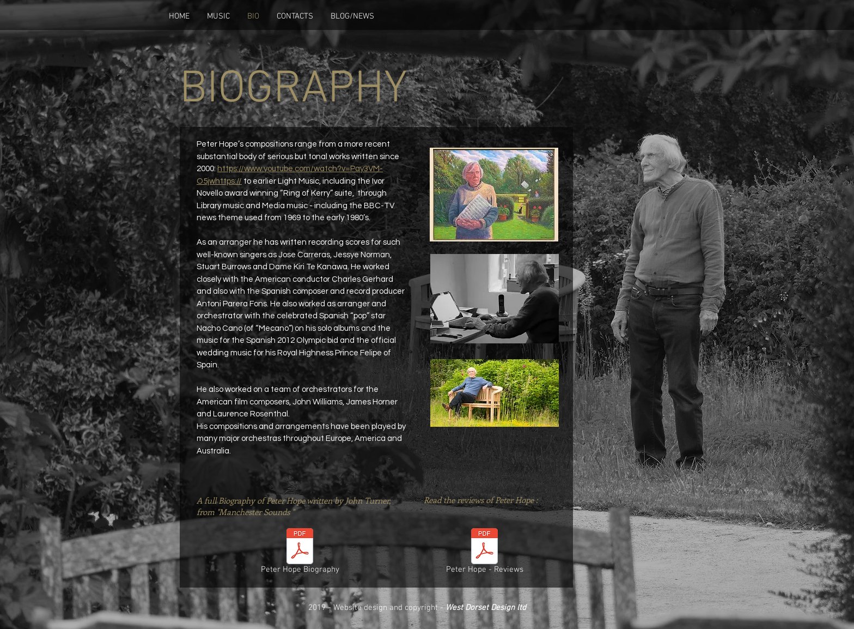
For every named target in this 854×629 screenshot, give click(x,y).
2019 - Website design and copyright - (417, 608)
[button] (218, 16)
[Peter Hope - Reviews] (484, 553)
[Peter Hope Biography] (300, 553)
